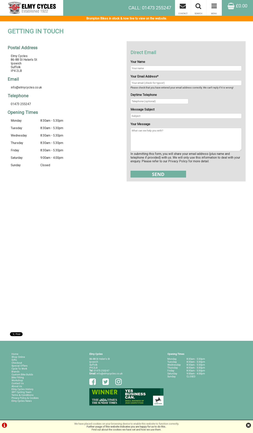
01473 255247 (101, 370)
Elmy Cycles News (22, 400)
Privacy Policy (178, 161)
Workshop (17, 380)
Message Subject (142, 109)
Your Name (137, 62)
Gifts (14, 359)
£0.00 (237, 6)
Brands (16, 371)
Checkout (17, 362)
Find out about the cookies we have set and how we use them (126, 429)
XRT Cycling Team (21, 392)
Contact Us (18, 383)
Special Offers (20, 365)
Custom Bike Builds (22, 374)
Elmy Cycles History (22, 389)
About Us (17, 386)
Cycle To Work (19, 368)
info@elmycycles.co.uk (26, 87)
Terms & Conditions (23, 395)
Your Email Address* (144, 76)
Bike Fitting (18, 377)
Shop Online (18, 356)
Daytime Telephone (143, 95)
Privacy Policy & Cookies (25, 397)
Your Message (140, 124)
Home (15, 354)
